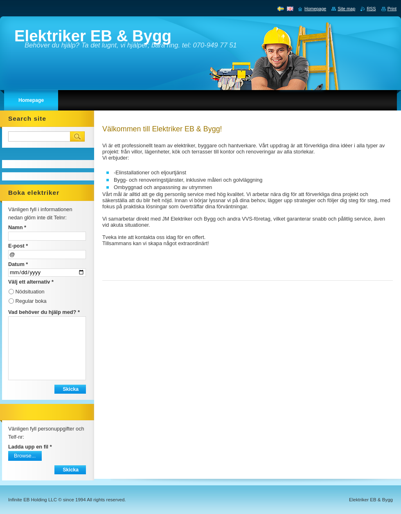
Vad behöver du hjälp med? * (44, 312)
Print (391, 8)
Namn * (17, 227)
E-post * (18, 246)
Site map (346, 8)
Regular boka (31, 301)
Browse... (25, 456)
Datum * (18, 264)
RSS (371, 8)
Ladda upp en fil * (30, 447)
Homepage (315, 8)
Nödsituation (30, 292)
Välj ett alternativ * (31, 282)
